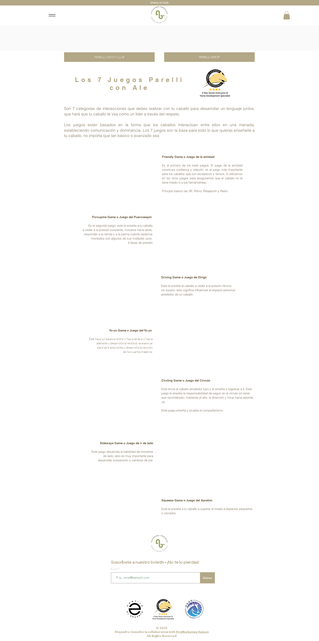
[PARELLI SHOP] (209, 57)
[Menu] (52, 15)
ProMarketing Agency (192, 632)
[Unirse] (207, 577)
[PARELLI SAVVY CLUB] (109, 57)
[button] (286, 15)
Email (114, 569)
